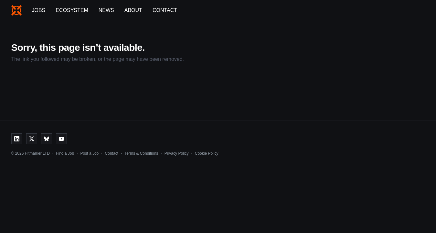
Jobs (39, 10)
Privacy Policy (177, 153)
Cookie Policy (206, 153)
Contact (165, 10)
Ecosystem (72, 10)
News (106, 10)
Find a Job (65, 153)
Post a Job (89, 153)
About (133, 10)
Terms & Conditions (141, 153)
